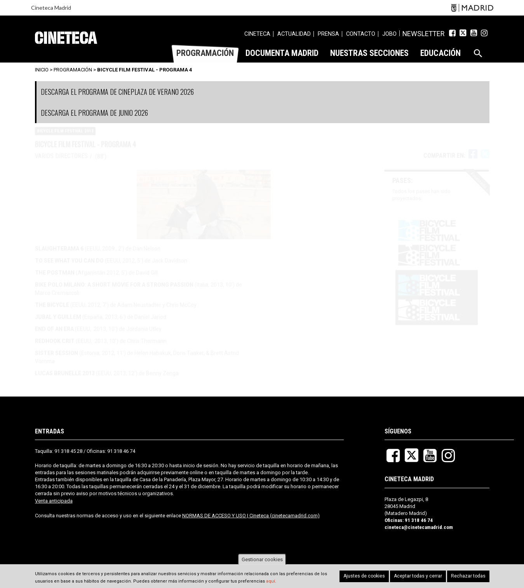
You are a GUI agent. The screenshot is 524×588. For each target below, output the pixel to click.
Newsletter (426, 33)
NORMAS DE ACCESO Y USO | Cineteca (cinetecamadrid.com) (251, 515)
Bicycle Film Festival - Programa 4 (144, 70)
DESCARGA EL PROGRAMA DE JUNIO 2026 (94, 113)
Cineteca (66, 37)
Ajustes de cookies (371, 576)
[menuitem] (264, 35)
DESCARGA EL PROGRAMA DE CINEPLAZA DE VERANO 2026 (117, 92)
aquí (270, 581)
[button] (436, 278)
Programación (73, 70)
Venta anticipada (54, 501)
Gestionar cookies (262, 559)
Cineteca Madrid (51, 7)
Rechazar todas (470, 576)
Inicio (42, 70)
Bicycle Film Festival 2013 (65, 138)
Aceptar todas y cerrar (422, 576)
